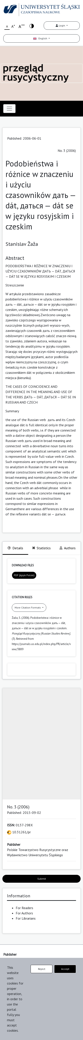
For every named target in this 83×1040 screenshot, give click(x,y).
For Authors (24, 913)
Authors (68, 548)
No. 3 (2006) (67, 150)
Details (15, 548)
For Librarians (26, 918)
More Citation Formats (28, 607)
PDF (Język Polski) (24, 575)
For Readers (24, 908)
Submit (41, 878)
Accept (65, 969)
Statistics (41, 548)
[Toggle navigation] (9, 108)
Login (61, 25)
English (40, 38)
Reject (41, 969)
